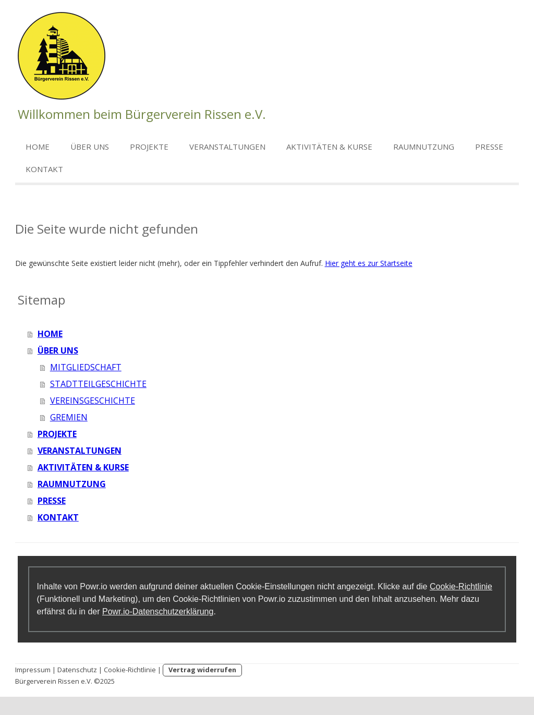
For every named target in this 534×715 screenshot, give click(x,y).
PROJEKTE (149, 146)
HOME (38, 146)
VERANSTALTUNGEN (227, 146)
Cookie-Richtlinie (461, 586)
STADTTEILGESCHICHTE (98, 384)
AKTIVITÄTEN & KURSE (329, 146)
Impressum (33, 669)
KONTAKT (44, 169)
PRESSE (489, 146)
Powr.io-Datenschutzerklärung (157, 611)
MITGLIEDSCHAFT (86, 367)
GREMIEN (69, 417)
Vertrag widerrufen (202, 669)
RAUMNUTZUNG (423, 146)
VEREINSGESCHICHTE (92, 400)
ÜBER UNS (89, 146)
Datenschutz (77, 669)
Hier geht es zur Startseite (368, 263)
